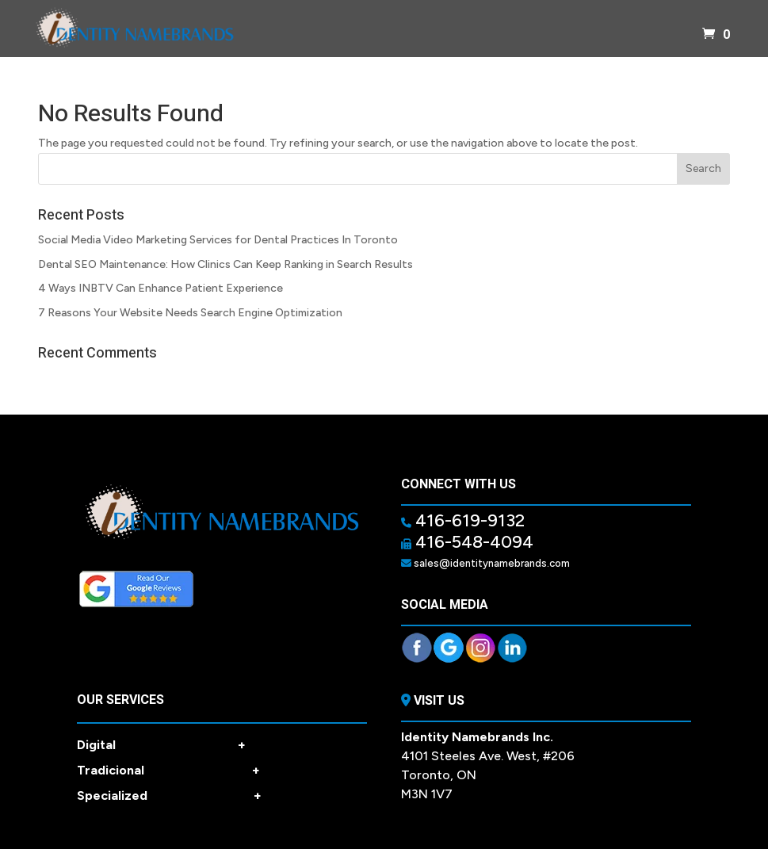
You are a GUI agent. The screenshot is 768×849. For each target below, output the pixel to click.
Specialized (169, 795)
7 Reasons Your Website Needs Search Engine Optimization (190, 312)
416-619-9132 (468, 520)
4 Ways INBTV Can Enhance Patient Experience (160, 288)
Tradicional (168, 770)
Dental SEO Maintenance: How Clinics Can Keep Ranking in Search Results (225, 264)
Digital (161, 745)
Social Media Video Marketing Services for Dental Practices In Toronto (218, 240)
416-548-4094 (472, 542)
